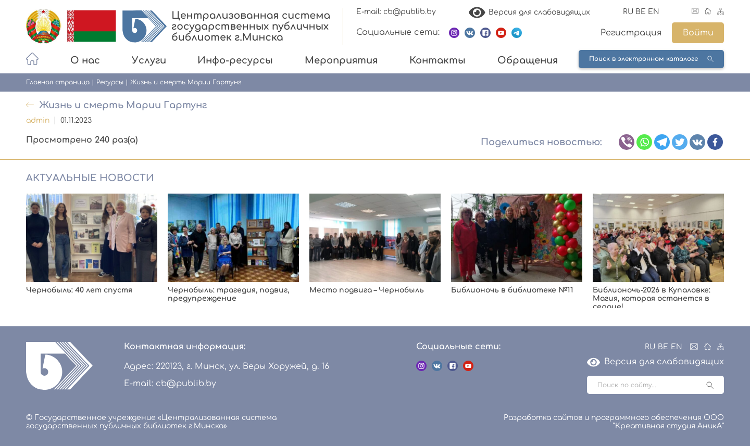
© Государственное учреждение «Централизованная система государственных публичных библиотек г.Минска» (151, 422)
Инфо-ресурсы (235, 60)
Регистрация (631, 32)
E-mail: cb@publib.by (396, 12)
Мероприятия (341, 60)
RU (628, 12)
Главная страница (58, 82)
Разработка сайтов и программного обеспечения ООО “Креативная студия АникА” (614, 422)
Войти (698, 32)
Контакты (437, 60)
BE (640, 12)
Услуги (149, 60)
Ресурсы (109, 82)
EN (653, 12)
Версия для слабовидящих (530, 12)
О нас (85, 60)
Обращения (527, 60)
